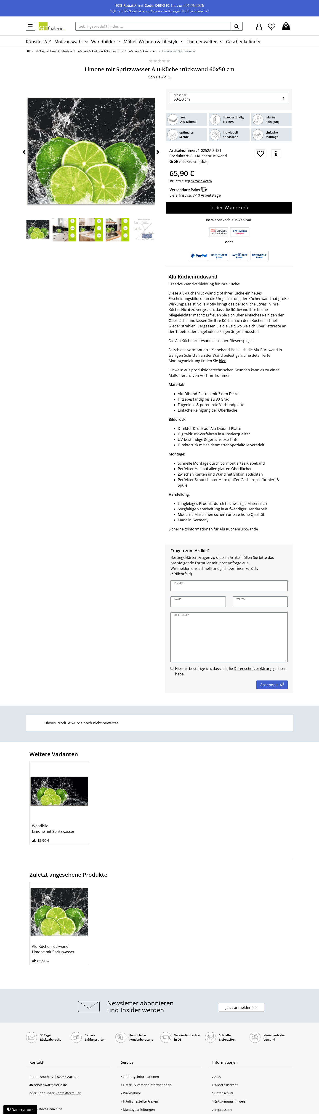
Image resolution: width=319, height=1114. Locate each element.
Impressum (222, 1109)
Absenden (272, 684)
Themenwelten (202, 41)
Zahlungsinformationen (140, 1076)
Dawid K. (163, 77)
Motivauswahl (68, 41)
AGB (216, 1076)
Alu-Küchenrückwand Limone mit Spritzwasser (53, 949)
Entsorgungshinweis (228, 1101)
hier (222, 360)
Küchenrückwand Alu (142, 51)
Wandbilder (103, 41)
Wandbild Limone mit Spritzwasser (53, 828)
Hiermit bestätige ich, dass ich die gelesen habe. (231, 671)
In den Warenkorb (229, 207)
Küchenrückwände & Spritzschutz (100, 51)
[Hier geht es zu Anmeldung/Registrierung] (259, 26)
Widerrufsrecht (225, 1085)
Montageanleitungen (138, 1109)
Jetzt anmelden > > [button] (241, 1007)
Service (127, 1062)
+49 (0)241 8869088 (47, 1108)
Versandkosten (201, 181)
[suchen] (237, 26)
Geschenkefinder (243, 41)
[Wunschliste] (271, 26)
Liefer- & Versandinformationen (146, 1085)
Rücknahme (131, 1093)
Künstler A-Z (38, 41)
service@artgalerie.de (50, 1085)
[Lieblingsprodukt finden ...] (153, 26)
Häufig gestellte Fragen (139, 1101)
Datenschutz (223, 1093)
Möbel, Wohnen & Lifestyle (151, 41)
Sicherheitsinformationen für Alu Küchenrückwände (213, 529)
